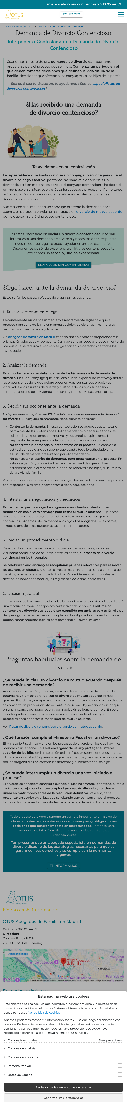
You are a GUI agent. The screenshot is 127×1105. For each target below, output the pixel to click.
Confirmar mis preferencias (64, 1098)
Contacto (71, 14)
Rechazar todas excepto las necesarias (63, 1087)
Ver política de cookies (44, 1012)
